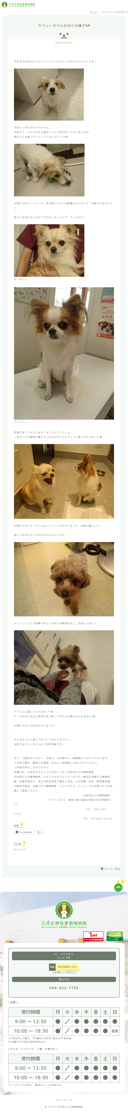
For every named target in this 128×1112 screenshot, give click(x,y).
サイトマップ (64, 1100)
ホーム (93, 12)
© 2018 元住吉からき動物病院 (64, 1106)
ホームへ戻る (112, 868)
